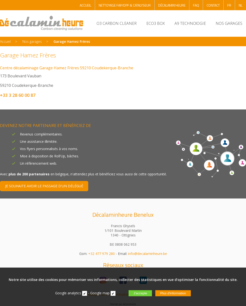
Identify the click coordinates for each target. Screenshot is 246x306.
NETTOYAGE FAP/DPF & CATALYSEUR (125, 5)
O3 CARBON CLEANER (117, 23)
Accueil (5, 41)
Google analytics (68, 293)
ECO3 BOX (155, 23)
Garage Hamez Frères (71, 41)
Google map (100, 293)
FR (229, 5)
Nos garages (32, 41)
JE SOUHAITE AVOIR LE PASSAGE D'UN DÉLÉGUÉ (44, 186)
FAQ (196, 5)
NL (240, 5)
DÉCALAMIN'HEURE (171, 5)
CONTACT (213, 5)
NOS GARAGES (229, 23)
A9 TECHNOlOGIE (190, 23)
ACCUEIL (85, 5)
